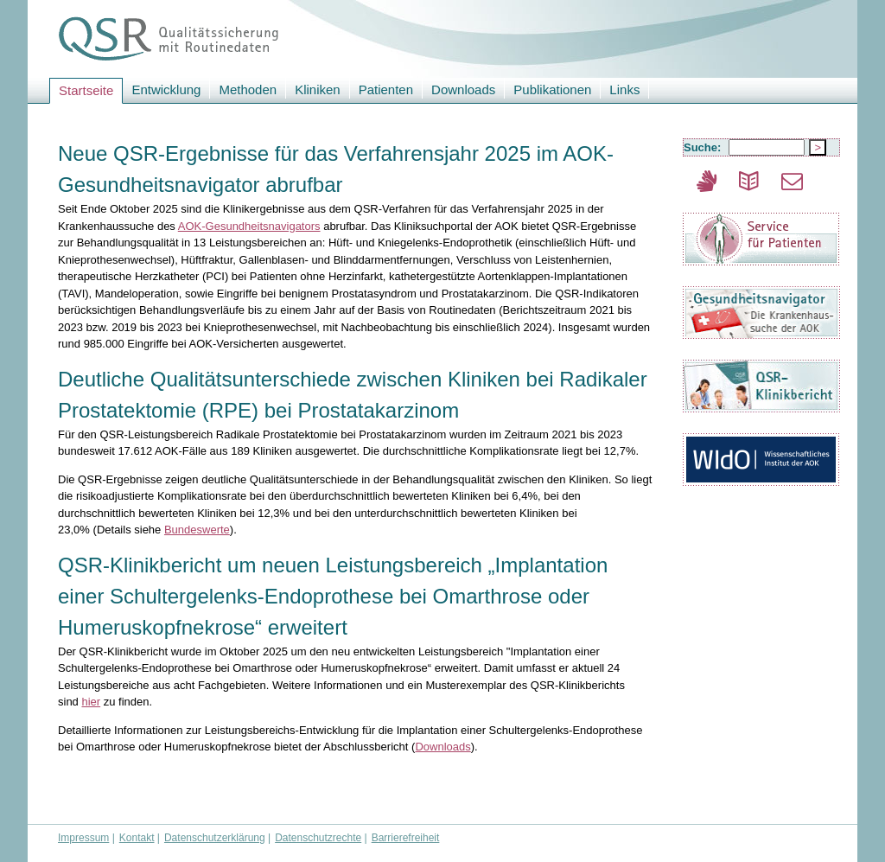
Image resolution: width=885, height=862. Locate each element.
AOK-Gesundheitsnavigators (249, 226)
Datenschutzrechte (318, 838)
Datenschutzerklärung (214, 838)
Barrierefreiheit (406, 838)
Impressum (83, 838)
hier (90, 701)
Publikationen (552, 89)
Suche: (704, 147)
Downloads (463, 89)
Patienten (386, 89)
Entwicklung (166, 89)
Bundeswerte (197, 529)
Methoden (248, 89)
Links (624, 89)
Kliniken (318, 89)
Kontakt (137, 838)
